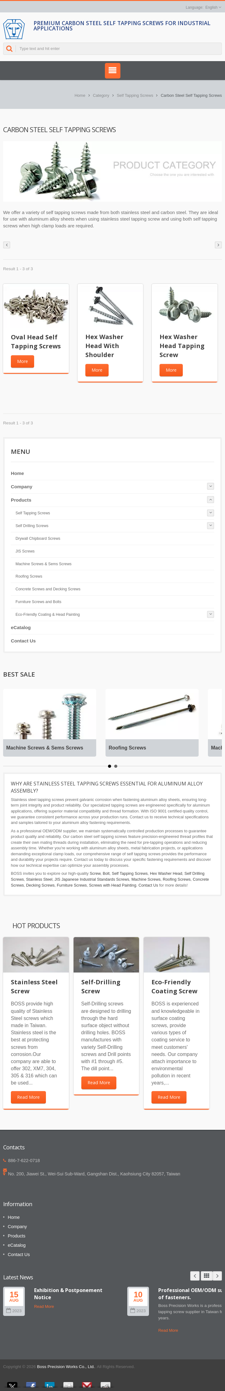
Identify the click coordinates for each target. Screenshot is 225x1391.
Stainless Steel (39, 879)
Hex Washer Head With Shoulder (104, 346)
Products (21, 500)
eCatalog (21, 627)
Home (79, 95)
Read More (28, 1097)
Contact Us (23, 640)
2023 (13, 1310)
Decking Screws (40, 885)
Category (101, 95)
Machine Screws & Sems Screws (43, 564)
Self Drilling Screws (32, 526)
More (22, 361)
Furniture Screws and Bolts (38, 602)
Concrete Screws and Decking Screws (48, 589)
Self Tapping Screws (135, 95)
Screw (95, 873)
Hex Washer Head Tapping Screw (182, 346)
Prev (195, 1276)
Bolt (106, 873)
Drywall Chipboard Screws (38, 538)
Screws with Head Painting (112, 885)
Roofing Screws (29, 576)
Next (217, 1276)
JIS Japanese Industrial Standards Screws (92, 879)
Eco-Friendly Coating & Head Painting (48, 614)
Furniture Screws (72, 885)
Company (21, 486)
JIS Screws (25, 551)
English (211, 7)
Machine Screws (145, 879)
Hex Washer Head (166, 873)
